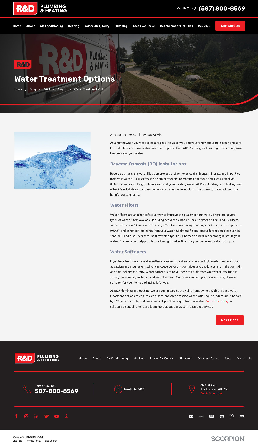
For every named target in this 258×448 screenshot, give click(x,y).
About (97, 358)
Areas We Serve (208, 358)
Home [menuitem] (17, 26)
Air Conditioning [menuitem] (51, 26)
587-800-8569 (56, 391)
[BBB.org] (66, 416)
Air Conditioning (117, 358)
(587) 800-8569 (222, 8)
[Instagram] (26, 416)
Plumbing (185, 358)
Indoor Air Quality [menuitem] (96, 26)
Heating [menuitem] (73, 26)
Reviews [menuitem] (204, 26)
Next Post (229, 320)
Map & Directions (211, 393)
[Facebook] (16, 416)
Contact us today (216, 301)
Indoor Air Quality (161, 358)
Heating (139, 358)
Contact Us (230, 26)
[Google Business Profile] (46, 416)
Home (83, 358)
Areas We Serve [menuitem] (144, 26)
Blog (228, 358)
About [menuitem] (30, 26)
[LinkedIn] (36, 416)
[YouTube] (56, 416)
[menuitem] (17, 441)
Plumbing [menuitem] (121, 26)
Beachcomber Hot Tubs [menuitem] (176, 26)
